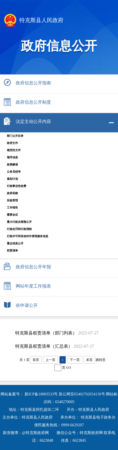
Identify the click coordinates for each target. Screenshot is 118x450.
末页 (89, 360)
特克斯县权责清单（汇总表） (44, 346)
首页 (36, 360)
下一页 (75, 360)
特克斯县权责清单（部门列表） (46, 333)
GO (68, 367)
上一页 (50, 360)
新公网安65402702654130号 (82, 394)
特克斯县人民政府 (33, 21)
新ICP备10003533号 (41, 394)
